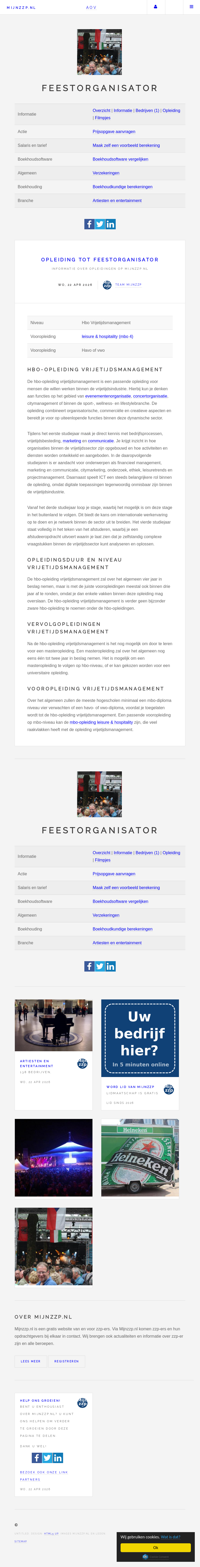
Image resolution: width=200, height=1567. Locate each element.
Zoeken (173, 7)
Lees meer (31, 1361)
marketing (72, 441)
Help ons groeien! (40, 1400)
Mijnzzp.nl (21, 8)
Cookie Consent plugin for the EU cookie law (156, 1557)
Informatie (123, 110)
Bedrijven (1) (147, 110)
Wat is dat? (172, 1537)
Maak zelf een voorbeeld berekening (126, 145)
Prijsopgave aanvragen (114, 131)
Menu (191, 7)
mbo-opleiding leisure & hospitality (101, 722)
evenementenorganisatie (108, 396)
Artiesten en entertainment (117, 200)
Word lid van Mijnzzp (131, 1087)
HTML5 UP (51, 1533)
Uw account (155, 7)
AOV (91, 7)
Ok (155, 1547)
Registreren (66, 1361)
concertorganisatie (150, 396)
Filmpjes (103, 118)
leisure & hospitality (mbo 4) (107, 336)
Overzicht (101, 110)
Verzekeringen (106, 173)
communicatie (101, 441)
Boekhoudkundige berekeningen (123, 187)
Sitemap (21, 1541)
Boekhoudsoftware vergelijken (120, 159)
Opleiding (171, 110)
